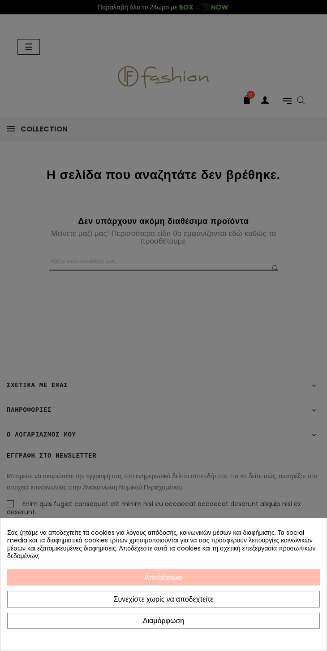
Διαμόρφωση (163, 621)
